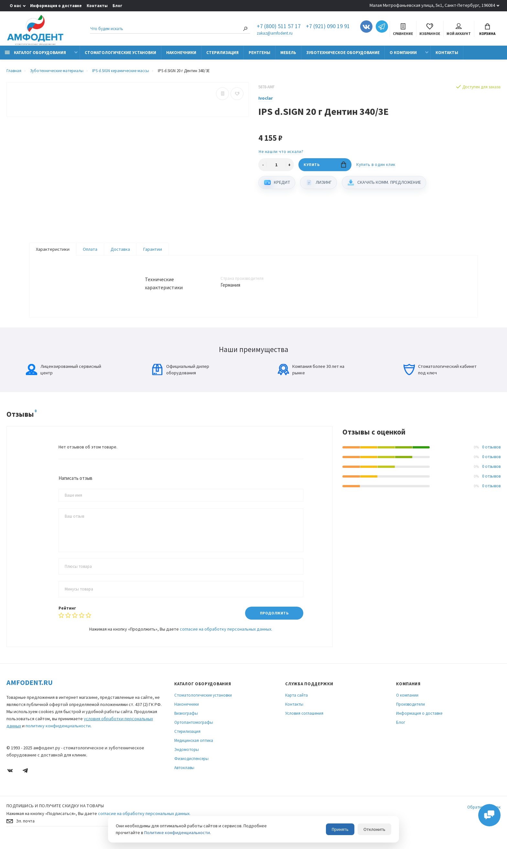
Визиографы (186, 719)
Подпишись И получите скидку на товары (55, 812)
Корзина (487, 29)
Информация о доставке (56, 5)
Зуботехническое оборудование (343, 52)
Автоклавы (184, 774)
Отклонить (374, 829)
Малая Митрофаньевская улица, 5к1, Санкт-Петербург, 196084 (432, 5)
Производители (410, 710)
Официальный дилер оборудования (180, 376)
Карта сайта (296, 701)
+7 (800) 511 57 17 (279, 26)
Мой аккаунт (459, 29)
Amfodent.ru (29, 688)
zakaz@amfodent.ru (275, 33)
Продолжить (274, 619)
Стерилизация (222, 52)
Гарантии (152, 249)
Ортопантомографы (193, 729)
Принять (340, 829)
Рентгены (259, 52)
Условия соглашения (304, 719)
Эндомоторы (186, 756)
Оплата (90, 249)
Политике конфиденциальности (177, 832)
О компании (403, 52)
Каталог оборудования (35, 52)
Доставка (120, 249)
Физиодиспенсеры (191, 765)
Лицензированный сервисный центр (63, 376)
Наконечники (181, 52)
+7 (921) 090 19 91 (328, 26)
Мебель (288, 52)
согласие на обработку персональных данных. (226, 635)
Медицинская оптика (193, 747)
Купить (325, 165)
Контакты (97, 5)
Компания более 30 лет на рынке (311, 376)
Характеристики (53, 249)
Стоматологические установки (120, 52)
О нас (15, 5)
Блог (117, 5)
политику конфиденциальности (58, 732)
